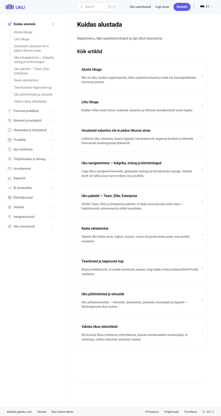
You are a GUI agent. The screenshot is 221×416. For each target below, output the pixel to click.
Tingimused (171, 411)
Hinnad (41, 411)
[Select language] (207, 6)
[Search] (98, 7)
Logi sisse (162, 7)
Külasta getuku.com (19, 411)
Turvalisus (190, 411)
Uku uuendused (140, 7)
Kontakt (182, 7)
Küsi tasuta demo (62, 411)
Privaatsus (152, 411)
